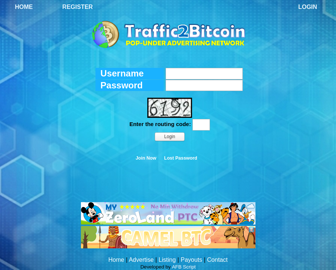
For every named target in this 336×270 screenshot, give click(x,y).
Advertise (141, 260)
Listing (167, 260)
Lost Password (180, 158)
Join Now (146, 158)
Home (24, 7)
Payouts (191, 260)
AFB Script (184, 267)
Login (307, 7)
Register (77, 7)
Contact (217, 260)
